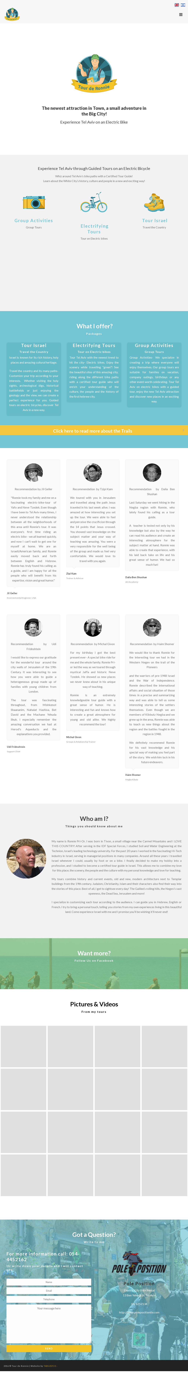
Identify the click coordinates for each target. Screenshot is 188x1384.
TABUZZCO (50, 1366)
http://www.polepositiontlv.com (139, 1312)
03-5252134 (139, 1304)
